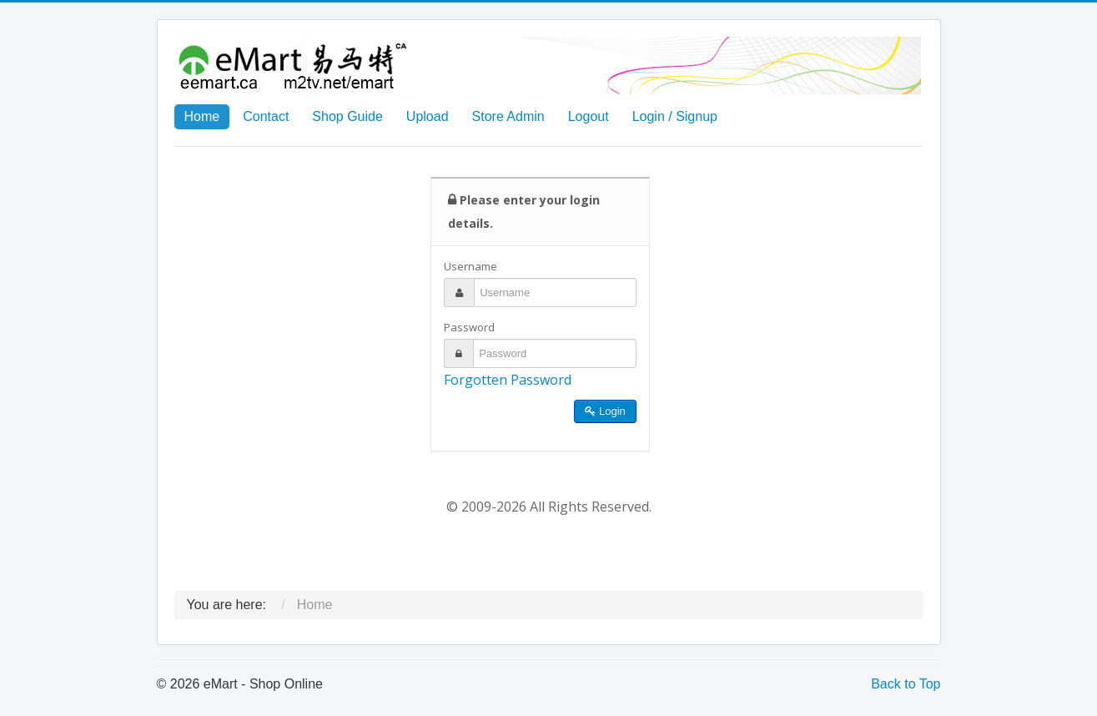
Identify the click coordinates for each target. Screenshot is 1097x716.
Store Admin (508, 116)
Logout (588, 116)
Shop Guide (347, 116)
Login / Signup (674, 116)
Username (470, 266)
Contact (266, 116)
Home (202, 116)
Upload (427, 116)
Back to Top (905, 684)
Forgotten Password (507, 380)
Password (469, 327)
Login (605, 411)
